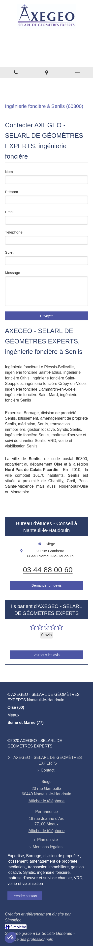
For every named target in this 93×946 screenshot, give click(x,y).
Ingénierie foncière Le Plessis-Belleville (39, 367)
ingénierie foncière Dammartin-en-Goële (40, 389)
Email (9, 212)
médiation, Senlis (33, 424)
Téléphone (14, 232)
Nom (9, 171)
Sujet (9, 252)
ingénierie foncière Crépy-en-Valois (56, 383)
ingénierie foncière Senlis (27, 435)
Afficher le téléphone (47, 801)
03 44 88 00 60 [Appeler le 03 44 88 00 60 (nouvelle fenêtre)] (47, 570)
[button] (10, 938)
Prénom (11, 192)
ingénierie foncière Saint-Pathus (33, 372)
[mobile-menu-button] (77, 72)
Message (12, 272)
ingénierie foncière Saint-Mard (31, 395)
